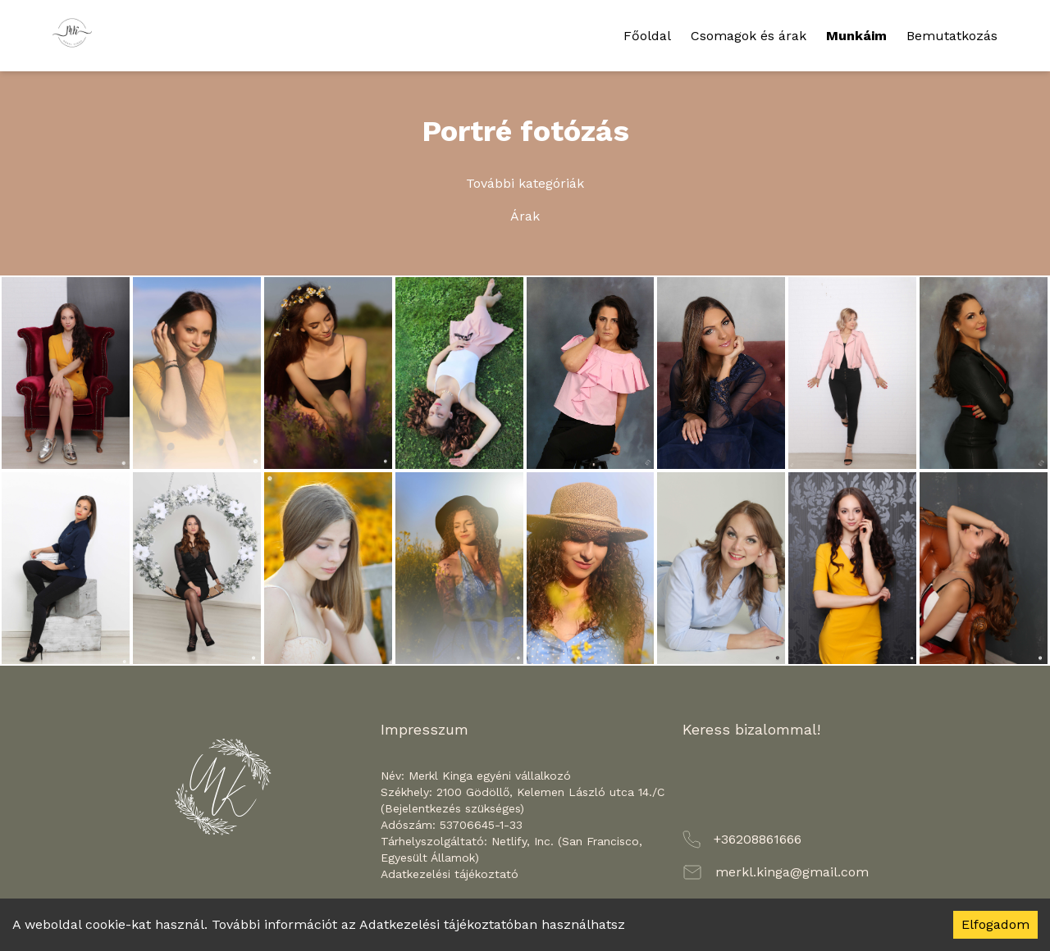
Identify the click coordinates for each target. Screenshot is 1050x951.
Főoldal (647, 35)
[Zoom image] (65, 373)
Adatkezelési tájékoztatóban (448, 924)
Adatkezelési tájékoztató (449, 873)
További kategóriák (525, 183)
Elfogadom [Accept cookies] (995, 924)
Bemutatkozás (952, 35)
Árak (525, 216)
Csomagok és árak (748, 35)
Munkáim (856, 35)
